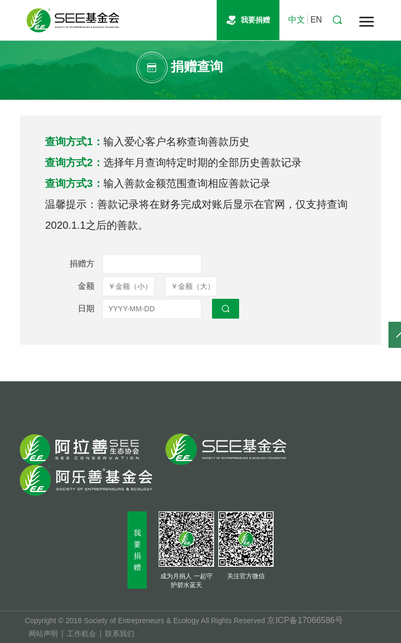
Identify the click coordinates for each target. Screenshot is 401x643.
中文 (296, 19)
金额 (86, 286)
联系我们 (119, 634)
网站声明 (43, 634)
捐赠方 (82, 263)
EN (316, 19)
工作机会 (81, 634)
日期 (86, 308)
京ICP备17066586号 (305, 620)
